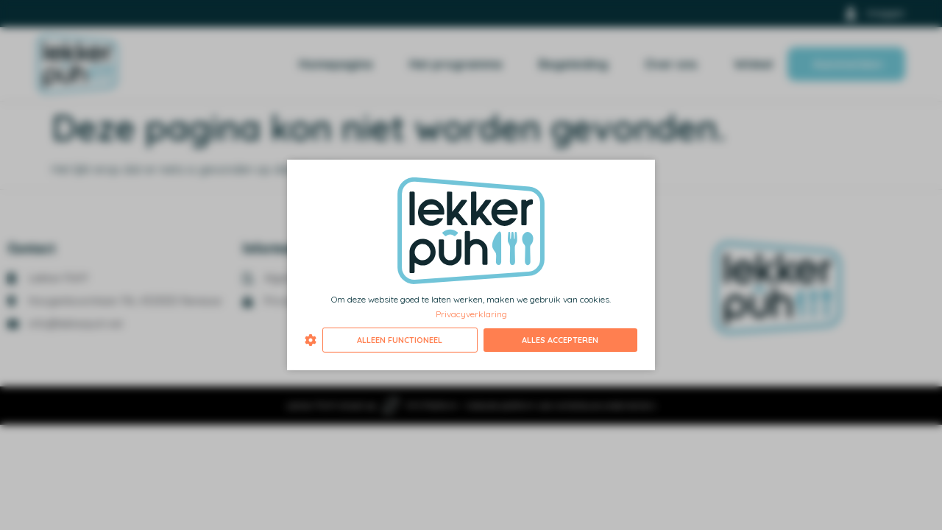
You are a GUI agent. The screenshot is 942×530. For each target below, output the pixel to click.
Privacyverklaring (471, 313)
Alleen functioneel (399, 340)
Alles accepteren (560, 340)
